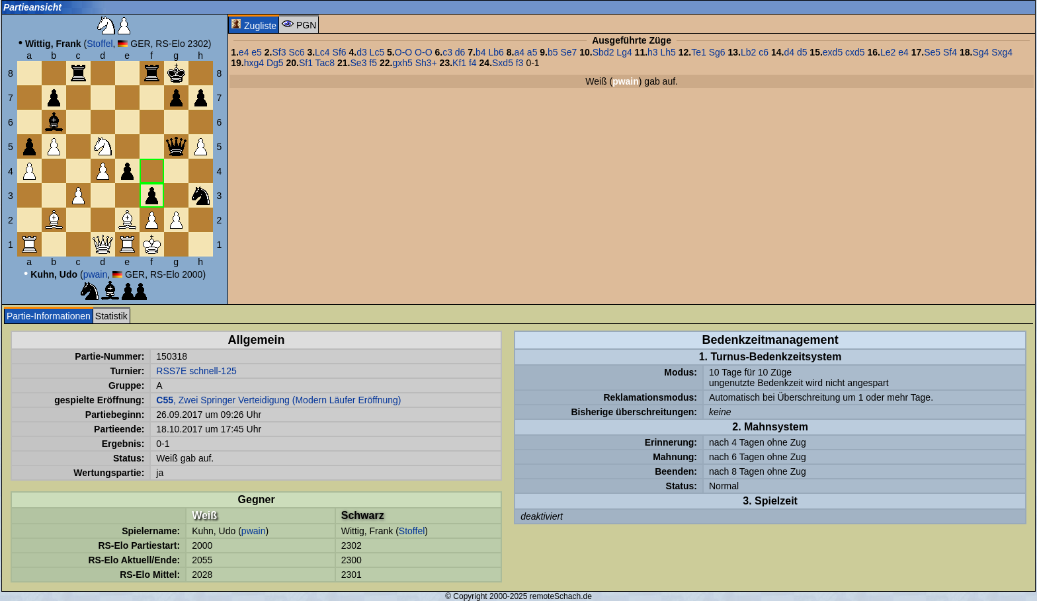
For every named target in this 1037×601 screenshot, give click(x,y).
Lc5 (377, 52)
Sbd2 (603, 52)
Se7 (568, 52)
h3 (652, 52)
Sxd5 (502, 63)
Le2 (887, 52)
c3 (447, 52)
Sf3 (279, 52)
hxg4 (254, 63)
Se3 (359, 63)
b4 (481, 52)
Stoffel (99, 43)
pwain (95, 274)
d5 (802, 52)
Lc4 (322, 52)
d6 (460, 52)
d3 (361, 52)
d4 (789, 52)
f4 (473, 63)
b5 (553, 52)
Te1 (698, 52)
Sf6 (340, 52)
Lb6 (495, 52)
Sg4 (980, 52)
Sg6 (717, 52)
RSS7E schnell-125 (196, 371)
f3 (520, 63)
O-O (403, 52)
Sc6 (296, 52)
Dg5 (275, 63)
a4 (519, 52)
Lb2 (748, 52)
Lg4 (624, 52)
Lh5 (668, 52)
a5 (532, 52)
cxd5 (855, 52)
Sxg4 (1002, 52)
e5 (256, 52)
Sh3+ (426, 63)
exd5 (833, 52)
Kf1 (459, 63)
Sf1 (306, 63)
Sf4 (950, 52)
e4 (244, 52)
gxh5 (402, 63)
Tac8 (325, 63)
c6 (763, 52)
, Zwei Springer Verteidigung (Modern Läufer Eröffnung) (278, 400)
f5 (373, 63)
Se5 (932, 52)
